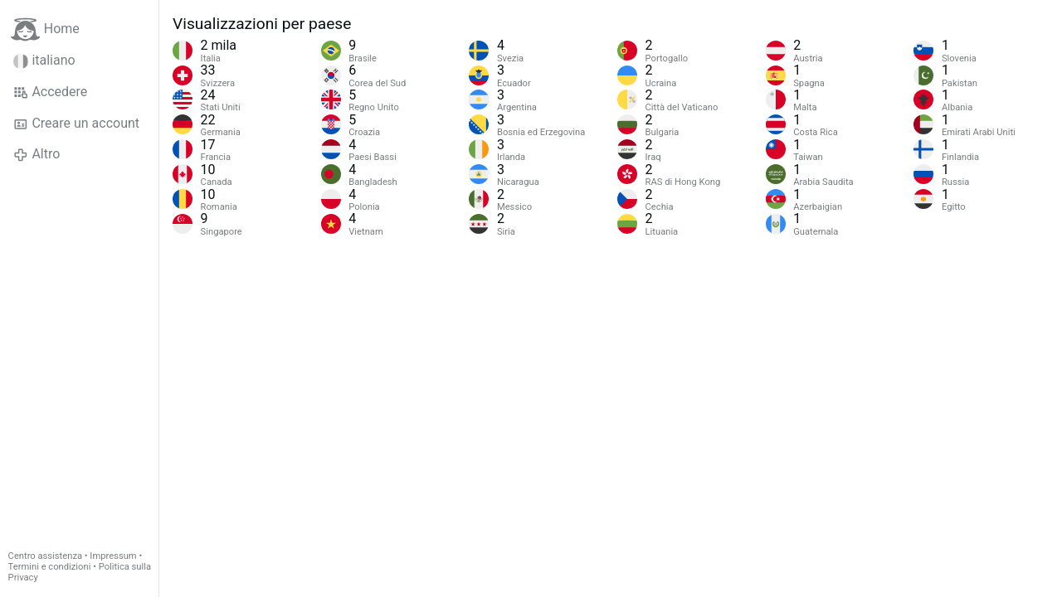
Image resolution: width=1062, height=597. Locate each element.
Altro (36, 154)
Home (45, 29)
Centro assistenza (45, 556)
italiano (44, 60)
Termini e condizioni (49, 566)
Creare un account (76, 123)
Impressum (113, 556)
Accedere (50, 92)
